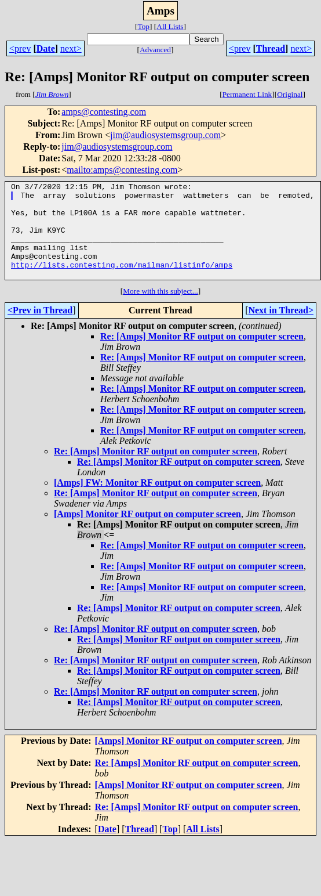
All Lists (169, 26)
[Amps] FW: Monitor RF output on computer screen (157, 502)
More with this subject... (160, 310)
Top (143, 26)
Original (289, 94)
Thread (270, 48)
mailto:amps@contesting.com (122, 170)
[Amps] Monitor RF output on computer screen (147, 533)
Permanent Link (247, 94)
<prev (20, 48)
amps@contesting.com (103, 112)
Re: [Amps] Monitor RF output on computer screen (202, 355)
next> (71, 48)
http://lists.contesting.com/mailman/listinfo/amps (121, 282)
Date (46, 48)
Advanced (155, 49)
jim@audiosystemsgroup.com (165, 135)
